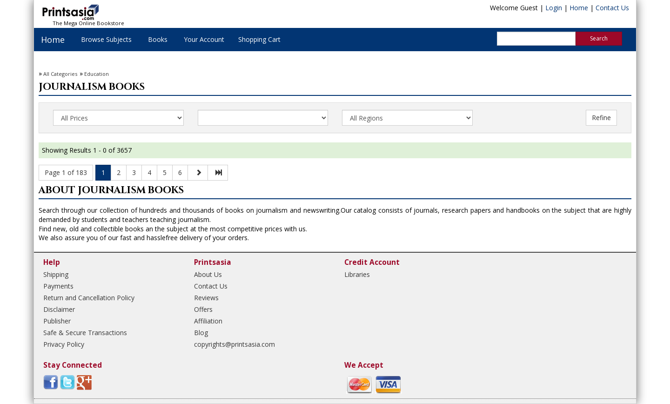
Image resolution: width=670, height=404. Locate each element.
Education (96, 73)
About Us (208, 274)
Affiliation (208, 320)
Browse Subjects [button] (106, 39)
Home (579, 7)
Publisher (57, 320)
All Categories (60, 73)
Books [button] (158, 39)
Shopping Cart (259, 39)
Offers (203, 309)
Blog (201, 332)
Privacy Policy (63, 344)
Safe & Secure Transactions (85, 332)
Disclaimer (59, 309)
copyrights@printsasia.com (234, 344)
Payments (58, 286)
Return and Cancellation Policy (88, 297)
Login (553, 7)
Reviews (206, 297)
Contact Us (612, 7)
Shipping (55, 274)
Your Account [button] (204, 39)
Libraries (357, 274)
